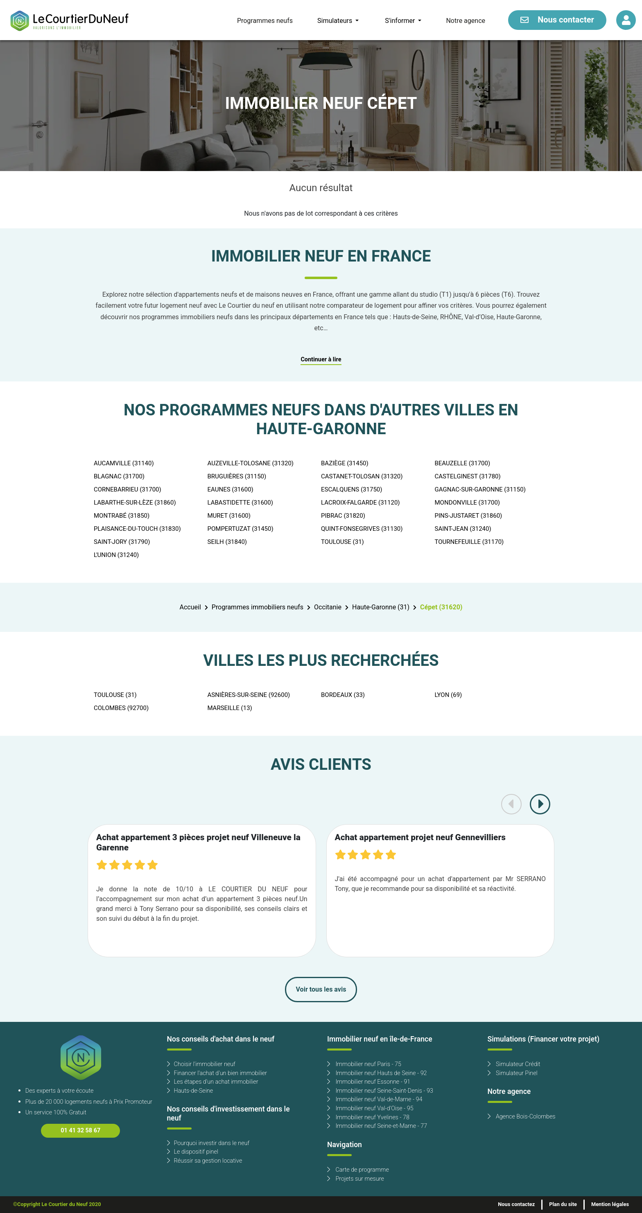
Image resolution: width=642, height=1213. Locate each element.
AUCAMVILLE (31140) (124, 463)
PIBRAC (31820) (343, 515)
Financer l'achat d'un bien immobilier (217, 1073)
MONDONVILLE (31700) (467, 502)
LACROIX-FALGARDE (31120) (360, 502)
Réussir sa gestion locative (204, 1161)
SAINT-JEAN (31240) (463, 528)
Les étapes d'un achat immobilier (212, 1082)
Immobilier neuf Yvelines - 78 (368, 1117)
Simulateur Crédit (514, 1064)
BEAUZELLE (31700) (463, 463)
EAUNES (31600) (230, 489)
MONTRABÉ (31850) (121, 515)
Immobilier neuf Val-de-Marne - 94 (374, 1099)
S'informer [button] (400, 21)
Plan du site (563, 1204)
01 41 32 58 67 (80, 1130)
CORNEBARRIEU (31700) (127, 489)
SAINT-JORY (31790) (122, 541)
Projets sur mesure (355, 1179)
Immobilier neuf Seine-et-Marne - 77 (377, 1126)
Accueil (190, 607)
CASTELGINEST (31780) (468, 476)
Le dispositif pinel (192, 1152)
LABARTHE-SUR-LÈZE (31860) (135, 502)
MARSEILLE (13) (230, 707)
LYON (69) (448, 694)
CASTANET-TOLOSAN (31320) (362, 476)
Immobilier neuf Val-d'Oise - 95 (370, 1108)
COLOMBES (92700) (121, 707)
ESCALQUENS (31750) (351, 489)
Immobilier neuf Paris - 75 (364, 1064)
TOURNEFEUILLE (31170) (469, 541)
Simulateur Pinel (513, 1073)
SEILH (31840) (227, 541)
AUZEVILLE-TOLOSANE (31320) (251, 463)
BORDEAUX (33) (343, 694)
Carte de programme (358, 1170)
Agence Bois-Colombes (522, 1116)
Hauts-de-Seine (190, 1091)
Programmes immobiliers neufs (257, 607)
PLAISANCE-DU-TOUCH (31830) (137, 528)
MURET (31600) (229, 515)
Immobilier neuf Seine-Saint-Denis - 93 (380, 1091)
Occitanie (327, 607)
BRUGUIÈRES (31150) (237, 476)
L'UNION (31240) (116, 554)
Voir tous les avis (321, 989)
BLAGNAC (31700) (119, 476)
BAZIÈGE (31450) (344, 463)
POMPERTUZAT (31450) (241, 528)
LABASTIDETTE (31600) (240, 502)
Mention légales (610, 1204)
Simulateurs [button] (335, 21)
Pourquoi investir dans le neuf (208, 1143)
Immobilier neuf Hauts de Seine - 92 (377, 1073)
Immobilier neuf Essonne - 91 (368, 1082)
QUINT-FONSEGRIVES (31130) (362, 528)
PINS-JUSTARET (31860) (468, 515)
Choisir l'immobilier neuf (201, 1064)
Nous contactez (516, 1204)
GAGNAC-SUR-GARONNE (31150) (480, 489)
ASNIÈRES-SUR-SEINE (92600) (249, 694)
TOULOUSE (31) (342, 541)
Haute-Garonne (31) (380, 607)
